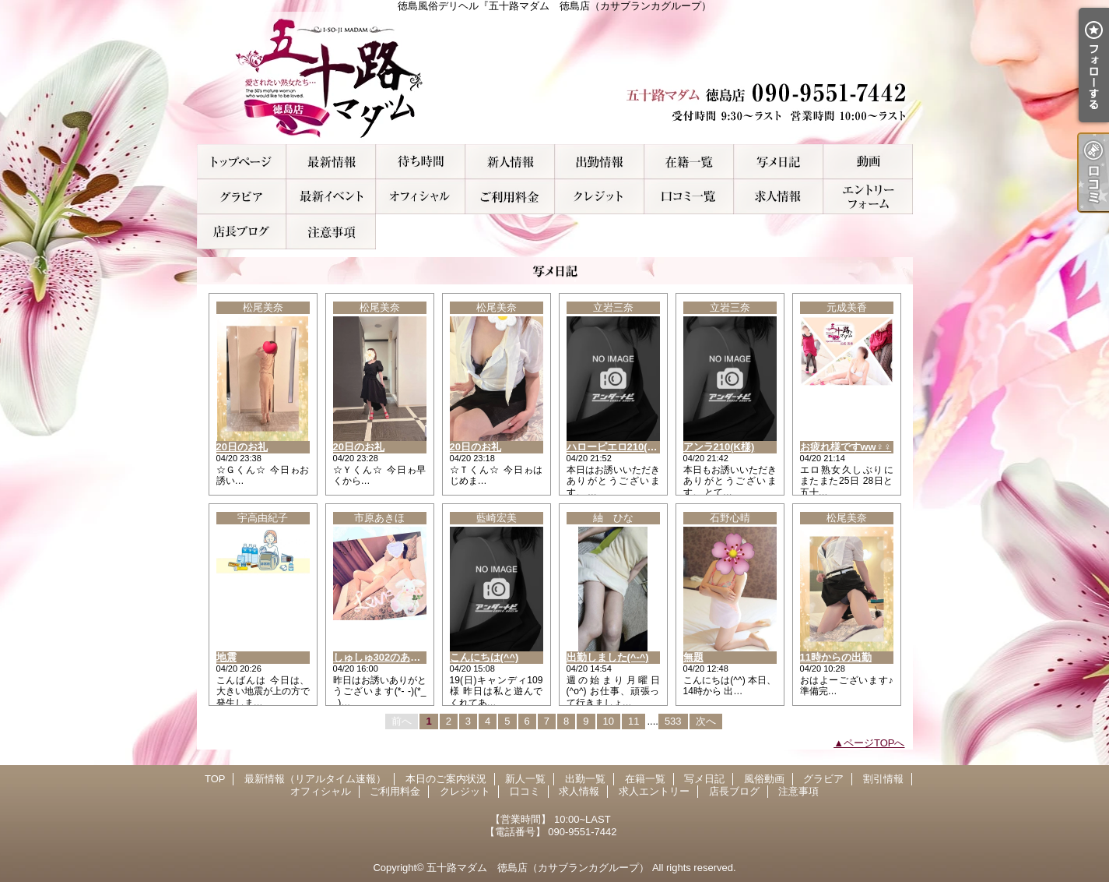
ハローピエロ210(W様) (619, 447)
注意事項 (331, 231)
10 (608, 721)
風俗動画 (868, 161)
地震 (226, 657)
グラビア (241, 196)
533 (673, 721)
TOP (241, 161)
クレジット (599, 196)
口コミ (689, 196)
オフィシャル (420, 196)
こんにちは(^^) (484, 657)
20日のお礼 (242, 447)
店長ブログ (241, 231)
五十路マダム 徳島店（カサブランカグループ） (537, 867)
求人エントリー (868, 196)
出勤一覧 (599, 161)
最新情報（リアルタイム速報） (331, 161)
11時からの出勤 (836, 657)
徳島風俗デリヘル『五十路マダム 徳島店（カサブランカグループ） (555, 78)
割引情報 (331, 196)
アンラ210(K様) (719, 447)
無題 (693, 657)
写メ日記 (778, 161)
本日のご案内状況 (420, 161)
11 (633, 721)
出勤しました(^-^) (608, 657)
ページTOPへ (874, 743)
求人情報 (778, 196)
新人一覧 (510, 161)
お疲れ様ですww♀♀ (846, 447)
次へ (706, 721)
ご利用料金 (510, 196)
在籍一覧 (689, 161)
